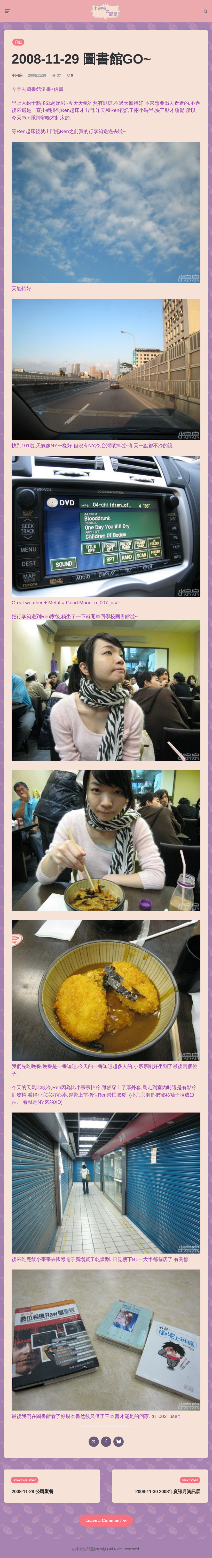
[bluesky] (118, 1442)
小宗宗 (17, 76)
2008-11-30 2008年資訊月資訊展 (167, 1492)
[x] (94, 1442)
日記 (18, 43)
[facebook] (106, 1442)
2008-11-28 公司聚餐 (32, 1492)
